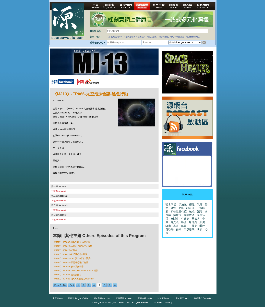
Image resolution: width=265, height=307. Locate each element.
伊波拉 (183, 204)
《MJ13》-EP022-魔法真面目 (67, 274)
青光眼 (175, 222)
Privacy (168, 302)
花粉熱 (169, 229)
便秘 (181, 208)
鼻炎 (176, 225)
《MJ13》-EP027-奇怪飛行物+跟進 (70, 254)
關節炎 (196, 218)
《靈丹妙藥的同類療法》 (134, 37)
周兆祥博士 (175, 37)
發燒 (173, 208)
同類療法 (189, 215)
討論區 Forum (164, 298)
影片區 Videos (182, 298)
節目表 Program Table (78, 298)
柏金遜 (190, 208)
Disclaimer (157, 302)
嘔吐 (202, 225)
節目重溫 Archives (124, 298)
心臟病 (185, 218)
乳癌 (199, 204)
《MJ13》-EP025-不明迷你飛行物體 (70, 262)
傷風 (178, 229)
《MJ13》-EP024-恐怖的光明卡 (68, 266)
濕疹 (199, 211)
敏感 (192, 211)
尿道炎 (193, 222)
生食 (199, 229)
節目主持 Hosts (145, 298)
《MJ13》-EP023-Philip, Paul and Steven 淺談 (76, 270)
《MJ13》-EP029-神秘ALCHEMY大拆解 (72, 246)
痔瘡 (183, 222)
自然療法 (189, 229)
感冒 (183, 225)
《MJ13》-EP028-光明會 (65, 250)
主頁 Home (58, 298)
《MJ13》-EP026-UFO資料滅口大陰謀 (72, 258)
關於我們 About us (102, 298)
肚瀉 (202, 222)
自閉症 (175, 218)
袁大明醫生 (164, 37)
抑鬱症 (177, 215)
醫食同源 (170, 204)
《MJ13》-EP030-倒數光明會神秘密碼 (71, 242)
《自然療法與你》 (115, 37)
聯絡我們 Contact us (203, 298)
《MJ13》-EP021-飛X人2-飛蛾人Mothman (73, 278)
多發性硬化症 (179, 211)
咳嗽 (168, 225)
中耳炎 (193, 225)
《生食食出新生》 (193, 37)
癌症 (182, 37)
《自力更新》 (152, 37)
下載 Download (58, 191)
